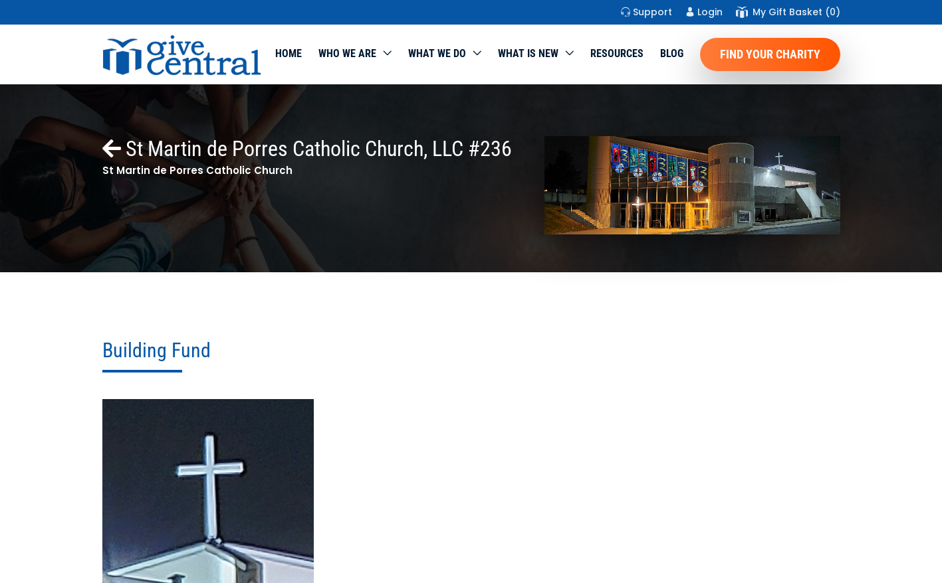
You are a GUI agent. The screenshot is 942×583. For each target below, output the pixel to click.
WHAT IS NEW (528, 53)
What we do (437, 53)
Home (288, 53)
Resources (617, 53)
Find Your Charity (770, 54)
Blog (671, 53)
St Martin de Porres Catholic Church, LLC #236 (307, 148)
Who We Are (347, 53)
